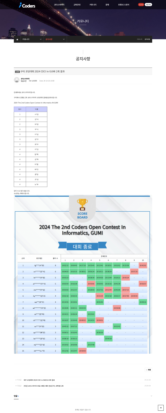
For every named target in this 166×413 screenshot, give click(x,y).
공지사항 (94, 389)
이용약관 (86, 389)
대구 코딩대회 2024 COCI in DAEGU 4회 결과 (39, 332)
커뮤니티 (93, 4)
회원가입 (148, 5)
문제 (107, 4)
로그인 (141, 5)
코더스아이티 (59, 4)
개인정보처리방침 (75, 389)
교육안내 (77, 4)
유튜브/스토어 (123, 4)
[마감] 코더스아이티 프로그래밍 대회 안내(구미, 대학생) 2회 (44, 337)
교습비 (113, 398)
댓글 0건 (24, 81)
